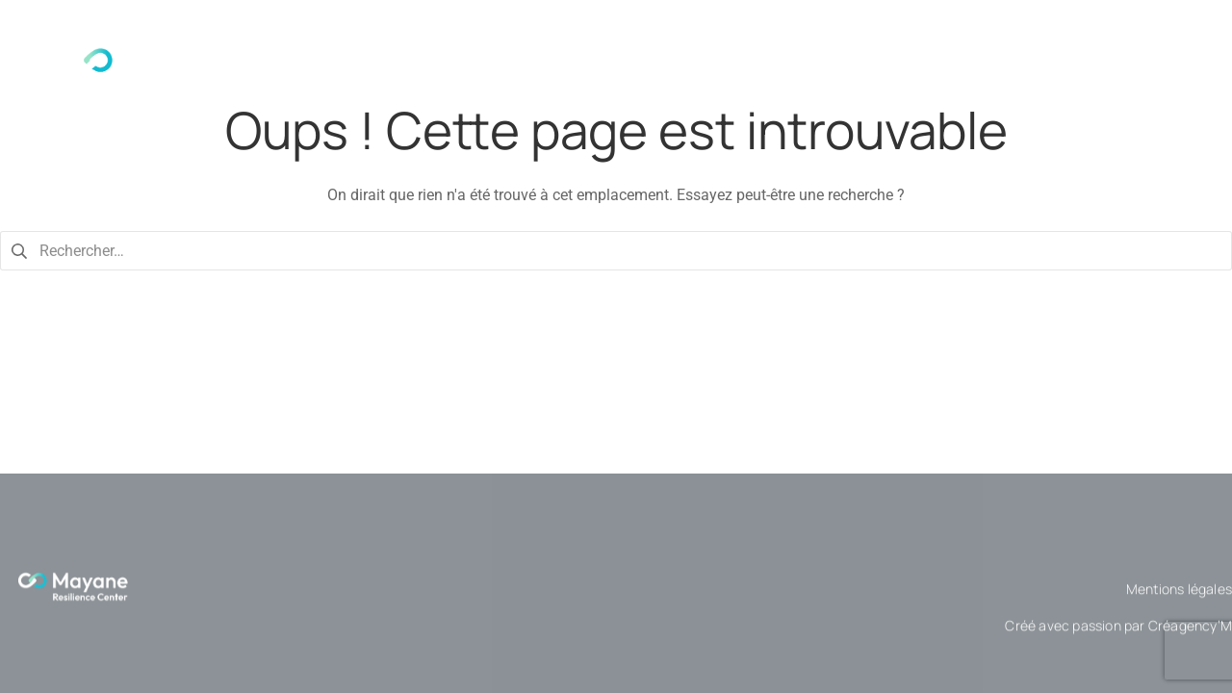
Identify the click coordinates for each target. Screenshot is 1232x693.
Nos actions (996, 78)
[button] (822, 78)
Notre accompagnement (822, 78)
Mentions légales (1179, 598)
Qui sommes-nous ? (627, 78)
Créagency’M (1190, 635)
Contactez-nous (1134, 78)
